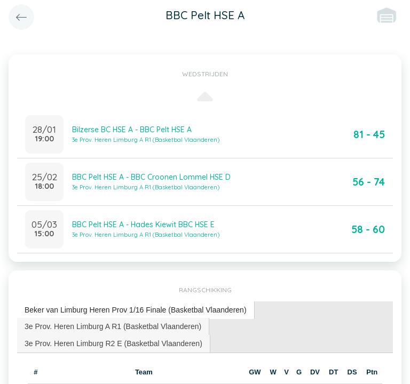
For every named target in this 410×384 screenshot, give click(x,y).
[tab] (136, 310)
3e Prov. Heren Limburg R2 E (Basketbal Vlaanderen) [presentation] (113, 343)
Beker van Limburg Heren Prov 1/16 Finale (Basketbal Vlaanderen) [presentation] (136, 310)
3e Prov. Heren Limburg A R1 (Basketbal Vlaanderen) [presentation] (113, 326)
